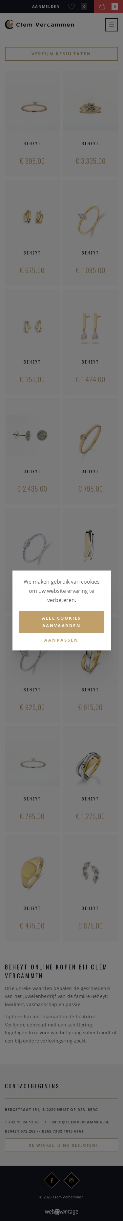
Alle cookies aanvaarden (61, 622)
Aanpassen (61, 640)
